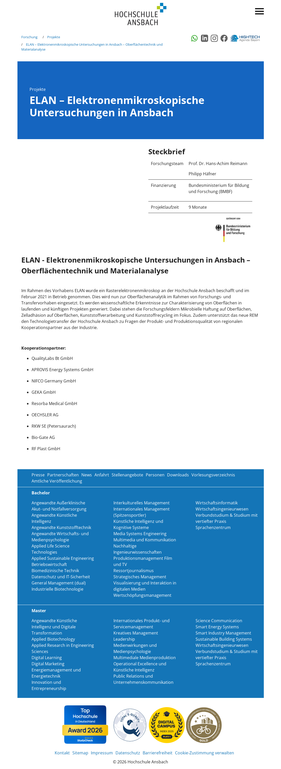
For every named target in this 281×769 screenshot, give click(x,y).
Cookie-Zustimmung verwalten (204, 753)
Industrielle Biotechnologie (57, 589)
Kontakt (62, 753)
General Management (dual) (59, 583)
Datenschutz (127, 753)
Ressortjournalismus (133, 570)
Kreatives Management (135, 633)
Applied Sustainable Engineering (63, 558)
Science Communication (219, 620)
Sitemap (80, 753)
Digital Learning (47, 657)
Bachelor (41, 493)
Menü (259, 10)
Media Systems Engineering (140, 533)
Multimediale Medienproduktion (144, 657)
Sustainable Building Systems (224, 639)
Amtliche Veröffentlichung (57, 481)
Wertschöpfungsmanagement (142, 595)
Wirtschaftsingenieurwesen (222, 509)
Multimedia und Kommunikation (144, 540)
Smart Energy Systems (217, 627)
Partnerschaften (63, 475)
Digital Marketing (48, 664)
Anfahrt (101, 475)
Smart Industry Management (223, 633)
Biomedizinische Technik (55, 570)
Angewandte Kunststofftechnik (61, 527)
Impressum (102, 753)
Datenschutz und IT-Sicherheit (61, 577)
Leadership (124, 639)
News (86, 475)
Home (140, 14)
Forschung (29, 37)
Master (39, 610)
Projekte (53, 37)
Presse (38, 475)
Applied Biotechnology (53, 639)
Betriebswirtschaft (49, 564)
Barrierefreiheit (157, 753)
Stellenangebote (127, 475)
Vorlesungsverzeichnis (213, 475)
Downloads (178, 475)
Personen (155, 475)
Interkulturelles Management (141, 503)
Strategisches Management (139, 577)
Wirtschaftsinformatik (217, 503)
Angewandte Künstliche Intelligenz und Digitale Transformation (54, 627)
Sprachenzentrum (213, 527)
